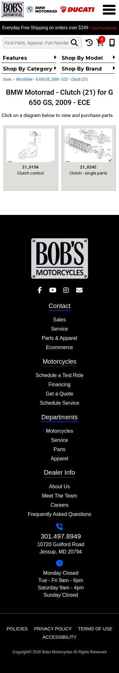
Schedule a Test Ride (59, 375)
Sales (59, 319)
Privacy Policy (53, 628)
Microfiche (24, 79)
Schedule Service (59, 403)
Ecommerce (59, 347)
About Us (59, 486)
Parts (59, 449)
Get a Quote (59, 393)
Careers (59, 505)
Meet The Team (59, 495)
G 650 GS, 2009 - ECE (52, 79)
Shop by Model (88, 58)
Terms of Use (95, 628)
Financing (59, 384)
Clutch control (30, 151)
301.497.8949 (61, 536)
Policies (17, 628)
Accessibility (59, 637)
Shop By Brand (88, 68)
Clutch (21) (79, 79)
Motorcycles (59, 431)
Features (29, 58)
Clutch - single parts (88, 151)
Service (59, 329)
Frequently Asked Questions (59, 514)
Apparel (59, 458)
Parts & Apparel (59, 338)
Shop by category (29, 68)
